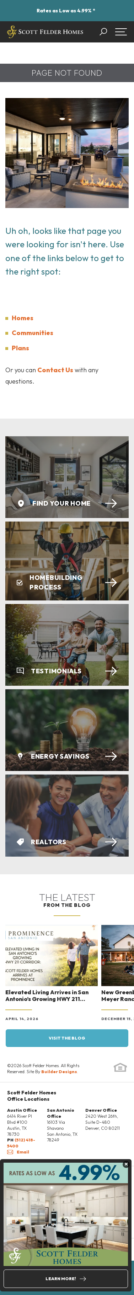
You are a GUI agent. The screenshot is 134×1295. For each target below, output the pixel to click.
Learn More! (60, 1278)
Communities (32, 333)
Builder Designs (59, 1071)
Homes (22, 318)
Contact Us (55, 370)
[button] (106, 32)
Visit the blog (67, 1038)
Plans (20, 348)
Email (18, 1152)
